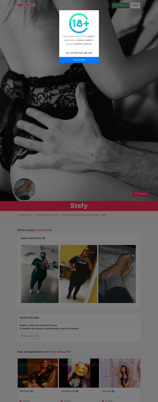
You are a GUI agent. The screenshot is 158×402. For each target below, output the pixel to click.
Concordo (79, 60)
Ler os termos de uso (79, 53)
